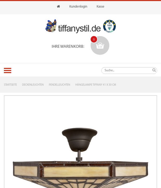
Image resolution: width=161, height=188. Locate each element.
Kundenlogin (78, 6)
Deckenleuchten (33, 85)
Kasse (100, 6)
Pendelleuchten (59, 85)
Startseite (10, 85)
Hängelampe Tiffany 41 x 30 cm (95, 85)
